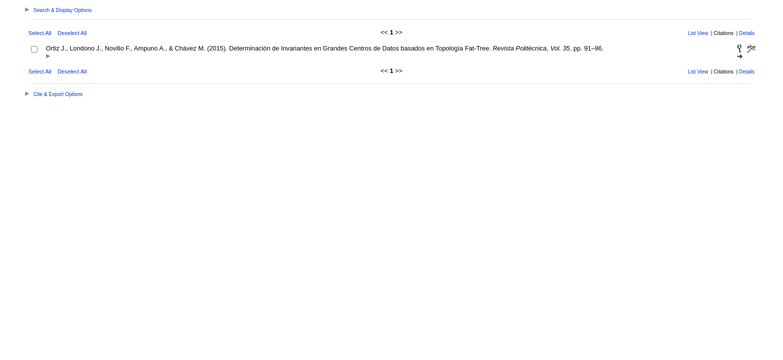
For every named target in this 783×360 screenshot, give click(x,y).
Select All (39, 33)
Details (747, 33)
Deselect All (71, 33)
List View (698, 33)
